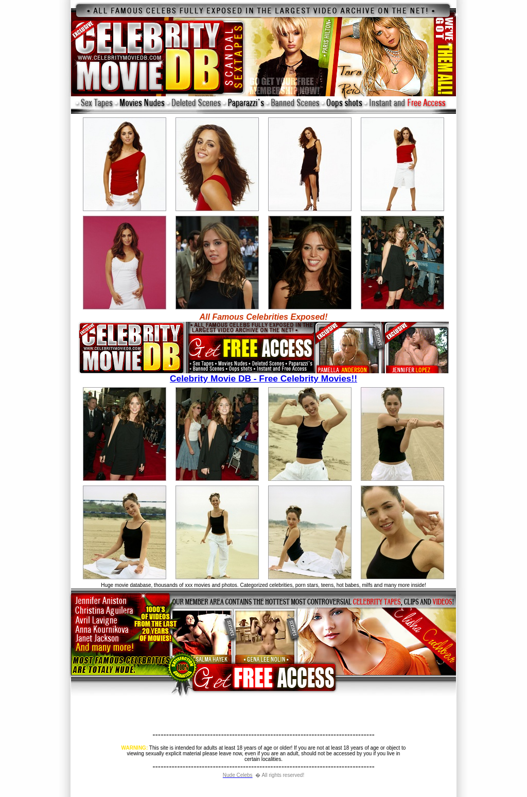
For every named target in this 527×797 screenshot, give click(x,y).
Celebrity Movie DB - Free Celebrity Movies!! (263, 374)
